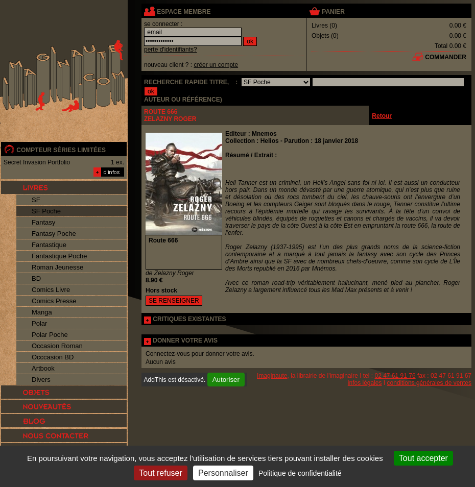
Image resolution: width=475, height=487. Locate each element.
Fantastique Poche (59, 256)
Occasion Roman (57, 346)
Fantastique (49, 245)
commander (445, 57)
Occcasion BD (53, 357)
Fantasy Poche (54, 233)
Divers (41, 379)
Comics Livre (51, 290)
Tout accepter (423, 458)
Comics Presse (54, 301)
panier (333, 11)
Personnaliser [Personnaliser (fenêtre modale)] (223, 473)
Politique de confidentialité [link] (300, 473)
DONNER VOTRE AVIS (185, 340)
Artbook (43, 368)
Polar (39, 323)
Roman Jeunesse (57, 267)
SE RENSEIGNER (174, 300)
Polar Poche (50, 334)
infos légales (365, 382)
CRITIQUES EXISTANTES (189, 319)
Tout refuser (160, 473)
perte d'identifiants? (170, 49)
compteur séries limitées (61, 150)
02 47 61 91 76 (395, 375)
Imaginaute (272, 375)
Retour (382, 115)
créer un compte (216, 64)
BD (36, 278)
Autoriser (226, 379)
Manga (42, 312)
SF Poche (46, 211)
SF (36, 200)
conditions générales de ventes (429, 382)
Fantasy (43, 222)
